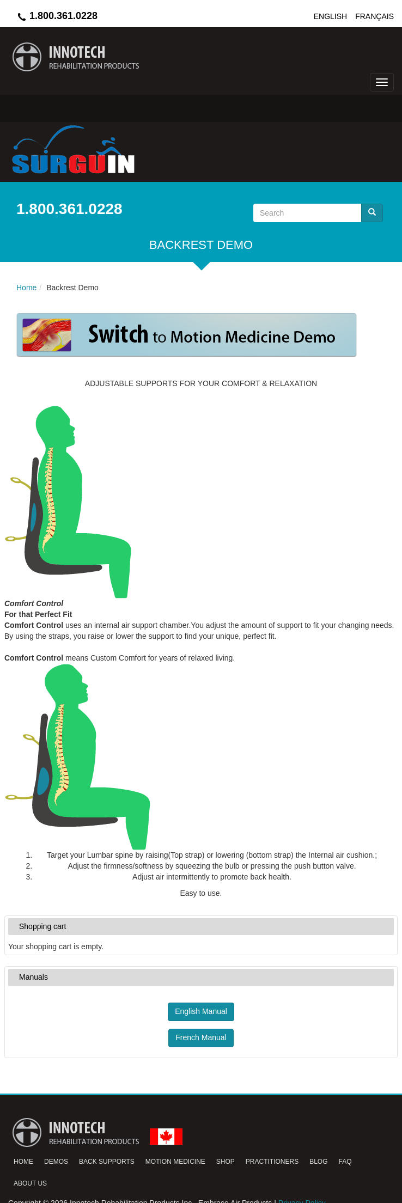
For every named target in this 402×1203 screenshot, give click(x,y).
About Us (30, 1183)
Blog (318, 1161)
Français (374, 16)
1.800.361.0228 (57, 15)
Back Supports (107, 1161)
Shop (225, 1161)
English (330, 16)
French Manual (200, 1037)
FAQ (345, 1161)
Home (23, 1161)
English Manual (201, 1011)
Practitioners (272, 1161)
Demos (56, 1161)
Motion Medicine (175, 1161)
